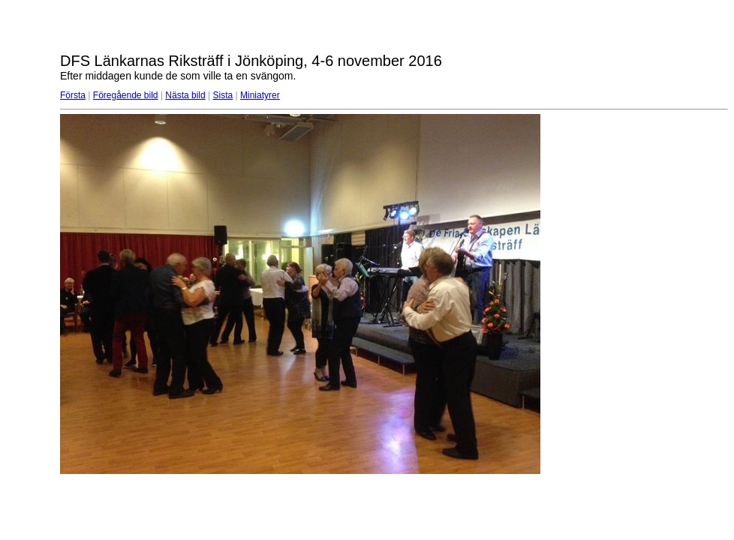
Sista (223, 95)
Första (73, 95)
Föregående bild (125, 95)
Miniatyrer (260, 95)
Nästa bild (185, 95)
